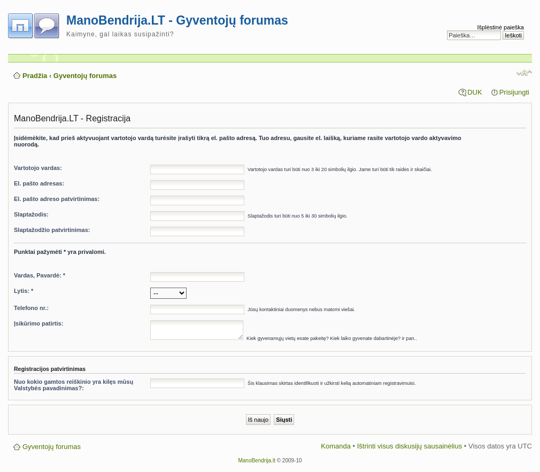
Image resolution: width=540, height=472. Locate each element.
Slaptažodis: (31, 214)
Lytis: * (23, 291)
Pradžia (34, 76)
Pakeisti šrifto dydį (524, 73)
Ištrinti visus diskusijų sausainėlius (409, 446)
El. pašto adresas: (39, 183)
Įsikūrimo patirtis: (38, 323)
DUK (474, 92)
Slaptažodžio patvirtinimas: (52, 230)
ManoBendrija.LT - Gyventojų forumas (177, 20)
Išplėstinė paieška (500, 27)
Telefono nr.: (31, 308)
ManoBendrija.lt (256, 460)
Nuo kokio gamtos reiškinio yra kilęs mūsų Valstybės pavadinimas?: (73, 384)
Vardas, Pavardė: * (39, 275)
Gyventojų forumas (85, 76)
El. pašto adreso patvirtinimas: (56, 199)
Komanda (336, 446)
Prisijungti (514, 92)
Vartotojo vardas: (38, 168)
